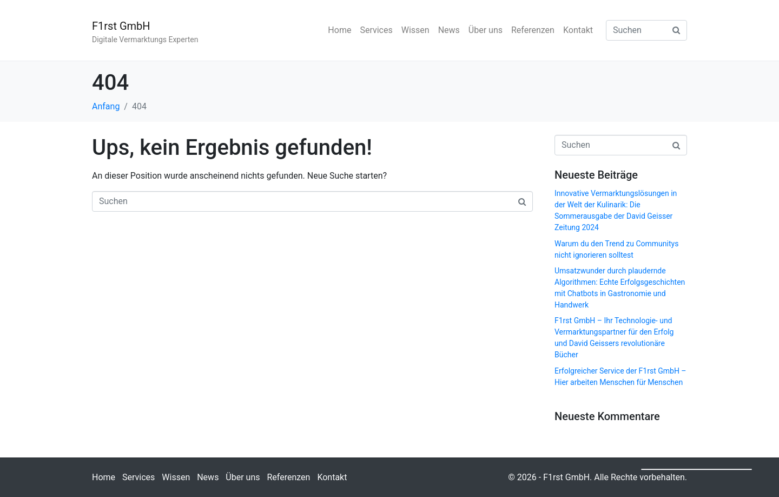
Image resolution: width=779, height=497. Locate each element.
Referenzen (532, 30)
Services (376, 30)
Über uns (485, 30)
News (449, 30)
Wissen (415, 30)
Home (339, 30)
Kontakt (578, 30)
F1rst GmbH (121, 25)
